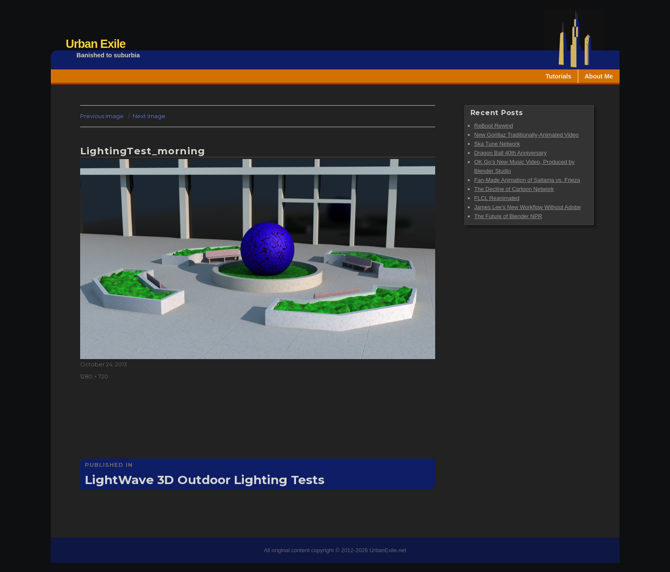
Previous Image (102, 116)
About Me (599, 76)
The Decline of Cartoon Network (514, 189)
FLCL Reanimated (497, 198)
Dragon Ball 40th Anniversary (510, 153)
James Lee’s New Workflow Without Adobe (527, 207)
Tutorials (558, 76)
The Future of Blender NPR (508, 216)
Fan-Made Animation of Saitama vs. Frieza (527, 180)
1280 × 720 (94, 376)
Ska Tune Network (497, 144)
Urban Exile (96, 43)
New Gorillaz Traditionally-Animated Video (526, 134)
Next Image (149, 116)
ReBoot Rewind (493, 125)
